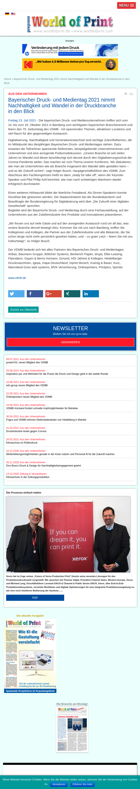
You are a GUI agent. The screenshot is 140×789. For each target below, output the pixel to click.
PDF (35, 597)
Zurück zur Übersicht (23, 309)
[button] (16, 293)
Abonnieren (70, 342)
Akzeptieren (58, 784)
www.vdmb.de (17, 278)
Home (7, 79)
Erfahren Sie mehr (82, 784)
